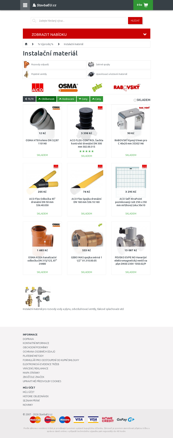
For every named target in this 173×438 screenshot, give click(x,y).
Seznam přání (31, 400)
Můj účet (28, 392)
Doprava (28, 339)
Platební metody (33, 355)
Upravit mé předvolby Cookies (42, 381)
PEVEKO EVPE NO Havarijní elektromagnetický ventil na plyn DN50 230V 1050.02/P (130, 260)
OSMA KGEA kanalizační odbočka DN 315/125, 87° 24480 (42, 260)
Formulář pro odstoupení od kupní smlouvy (51, 360)
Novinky (28, 404)
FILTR (29, 99)
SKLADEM (143, 99)
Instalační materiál (73, 44)
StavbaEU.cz (45, 414)
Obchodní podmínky (35, 347)
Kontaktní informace (36, 343)
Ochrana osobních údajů (39, 351)
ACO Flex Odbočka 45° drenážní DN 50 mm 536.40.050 (42, 202)
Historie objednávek (36, 396)
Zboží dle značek (33, 377)
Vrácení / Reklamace (35, 368)
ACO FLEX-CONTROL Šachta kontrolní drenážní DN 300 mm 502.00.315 (86, 143)
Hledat (135, 20)
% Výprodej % (45, 44)
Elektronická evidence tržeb (41, 364)
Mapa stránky (31, 372)
